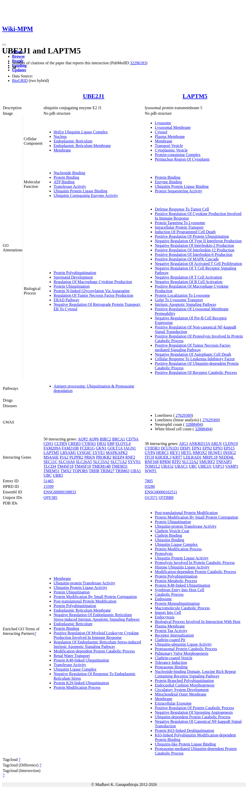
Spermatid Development (73, 277)
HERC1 (162, 453)
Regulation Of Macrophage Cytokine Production (93, 282)
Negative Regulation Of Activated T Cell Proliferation (198, 263)
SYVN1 (134, 462)
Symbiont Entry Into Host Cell (179, 590)
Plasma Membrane (170, 136)
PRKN (89, 457)
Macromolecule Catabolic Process (182, 608)
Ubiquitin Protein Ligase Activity (80, 587)
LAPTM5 (195, 96)
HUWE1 (215, 453)
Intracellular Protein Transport (179, 227)
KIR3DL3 (163, 457)
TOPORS (80, 471)
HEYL (186, 453)
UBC (48, 475)
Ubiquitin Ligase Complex (75, 669)
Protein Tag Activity (171, 631)
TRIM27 (107, 471)
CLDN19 (230, 443)
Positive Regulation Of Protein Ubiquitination (192, 236)
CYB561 (89, 443)
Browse (18, 56)
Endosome (163, 599)
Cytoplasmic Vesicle (171, 150)
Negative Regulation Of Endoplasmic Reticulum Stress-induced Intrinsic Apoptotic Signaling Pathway (97, 617)
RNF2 (130, 457)
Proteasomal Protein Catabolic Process (186, 649)
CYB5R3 (152, 448)
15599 (49, 486)
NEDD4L (226, 457)
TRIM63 (122, 471)
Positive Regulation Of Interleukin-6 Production (193, 254)
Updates (19, 70)
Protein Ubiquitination (72, 286)
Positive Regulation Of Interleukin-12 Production (194, 250)
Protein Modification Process (77, 687)
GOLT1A (114, 448)
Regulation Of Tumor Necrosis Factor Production (93, 295)
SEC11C (50, 462)
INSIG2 (229, 453)
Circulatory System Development (182, 690)
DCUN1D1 (170, 448)
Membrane (62, 150)
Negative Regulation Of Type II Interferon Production (198, 241)
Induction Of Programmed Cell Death (185, 232)
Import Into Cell (168, 612)
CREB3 (74, 443)
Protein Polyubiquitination (75, 273)
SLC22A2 (190, 462)
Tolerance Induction (171, 662)
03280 (150, 486)
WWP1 (150, 471)
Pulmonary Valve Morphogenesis (181, 653)
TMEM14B (101, 466)
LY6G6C (84, 453)
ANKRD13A (199, 443)
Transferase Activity (70, 186)
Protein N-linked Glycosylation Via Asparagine (92, 291)
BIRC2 (105, 439)
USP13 (218, 466)
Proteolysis (164, 553)
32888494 (194, 424)
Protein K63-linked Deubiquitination (184, 730)
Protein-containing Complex (177, 155)
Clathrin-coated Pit (170, 640)
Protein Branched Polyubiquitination (184, 680)
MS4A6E (51, 457)
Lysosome (163, 123)
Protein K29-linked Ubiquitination (81, 683)
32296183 (138, 63)
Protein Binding (66, 177)
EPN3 (218, 448)
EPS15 (229, 448)
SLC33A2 (101, 462)
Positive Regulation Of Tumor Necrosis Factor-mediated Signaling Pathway (193, 347)
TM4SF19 (82, 466)
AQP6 (94, 439)
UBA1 (136, 471)
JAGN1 (129, 448)
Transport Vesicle (169, 145)
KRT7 (177, 457)
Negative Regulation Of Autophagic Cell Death (193, 354)
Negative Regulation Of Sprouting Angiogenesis (194, 712)
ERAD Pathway (66, 300)
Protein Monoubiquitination (177, 603)
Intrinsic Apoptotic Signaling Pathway (185, 304)
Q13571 (151, 497)
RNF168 (151, 462)
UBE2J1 (93, 96)
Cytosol (161, 132)
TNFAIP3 (224, 462)
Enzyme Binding (168, 182)
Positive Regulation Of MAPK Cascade (187, 259)
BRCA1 (118, 439)
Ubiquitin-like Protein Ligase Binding (185, 744)
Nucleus (60, 136)
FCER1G (87, 448)
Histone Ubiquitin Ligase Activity (182, 567)
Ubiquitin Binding (169, 540)
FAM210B (70, 448)
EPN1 (196, 448)
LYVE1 (99, 453)
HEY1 (175, 453)
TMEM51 (52, 471)
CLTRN (60, 443)
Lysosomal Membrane (173, 127)
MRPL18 (210, 457)
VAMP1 (231, 466)
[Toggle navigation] (4, 44)
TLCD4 (50, 466)
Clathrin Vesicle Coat (172, 531)
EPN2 (207, 448)
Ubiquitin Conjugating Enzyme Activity (86, 195)
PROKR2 (103, 457)
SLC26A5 (84, 462)
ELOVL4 (123, 443)
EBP (110, 443)
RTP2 (176, 462)
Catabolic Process (169, 594)
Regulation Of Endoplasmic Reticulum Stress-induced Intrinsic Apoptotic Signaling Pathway (97, 644)
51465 (49, 481)
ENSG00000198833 (60, 492)
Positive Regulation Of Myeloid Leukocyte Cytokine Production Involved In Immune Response (96, 635)
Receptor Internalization (174, 635)
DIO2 (101, 443)
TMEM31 (120, 466)
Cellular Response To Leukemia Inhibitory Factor (195, 359)
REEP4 (118, 457)
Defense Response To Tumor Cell (182, 209)
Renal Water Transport (72, 655)
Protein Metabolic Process (176, 581)
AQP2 (83, 439)
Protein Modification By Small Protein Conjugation (95, 596)
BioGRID (20, 80)
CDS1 (48, 443)
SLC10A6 (66, 462)
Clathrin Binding (168, 535)
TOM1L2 (152, 466)
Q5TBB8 (166, 497)
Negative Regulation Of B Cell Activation (188, 282)
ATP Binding (64, 182)
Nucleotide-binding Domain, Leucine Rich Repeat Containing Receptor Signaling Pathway (195, 673)
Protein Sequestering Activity (178, 191)
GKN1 (101, 448)
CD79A (132, 439)
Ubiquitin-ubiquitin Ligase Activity (183, 644)
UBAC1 (181, 466)
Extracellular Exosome (173, 703)
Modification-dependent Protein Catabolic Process (94, 651)
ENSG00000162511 (161, 492)
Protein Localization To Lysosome (182, 295)
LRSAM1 (68, 453)
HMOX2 (200, 453)
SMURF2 (207, 462)
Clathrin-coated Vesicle (173, 658)
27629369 (184, 415)
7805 (149, 481)
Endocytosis (164, 617)
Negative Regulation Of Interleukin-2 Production (194, 245)
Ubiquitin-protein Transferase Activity (84, 583)
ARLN (216, 443)
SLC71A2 (118, 462)
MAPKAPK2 (117, 453)
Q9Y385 (50, 497)
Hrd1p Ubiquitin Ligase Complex (81, 132)
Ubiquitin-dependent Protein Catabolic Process (192, 717)
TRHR (94, 471)
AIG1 (183, 443)
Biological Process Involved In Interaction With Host (197, 621)
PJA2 (64, 457)
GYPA (150, 453)
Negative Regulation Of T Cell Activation (188, 277)
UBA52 (167, 466)
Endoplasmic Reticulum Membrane (82, 145)
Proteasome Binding (171, 667)
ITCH (149, 457)
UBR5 (58, 475)
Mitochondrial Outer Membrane (180, 694)
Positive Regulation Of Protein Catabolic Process (194, 708)
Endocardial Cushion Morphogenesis (184, 685)
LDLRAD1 (192, 457)
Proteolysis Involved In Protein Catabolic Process (195, 562)
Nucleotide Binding (69, 173)
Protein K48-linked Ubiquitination (81, 660)
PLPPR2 (76, 457)
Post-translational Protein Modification (85, 601)
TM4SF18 (65, 466)
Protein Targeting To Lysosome (180, 223)
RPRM (165, 462)
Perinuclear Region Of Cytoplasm (182, 159)
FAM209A (52, 448)
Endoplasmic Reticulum (73, 141)
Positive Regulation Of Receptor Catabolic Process (196, 372)
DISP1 (185, 448)
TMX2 (66, 471)
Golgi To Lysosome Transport (179, 300)
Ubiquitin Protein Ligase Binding (80, 191)
